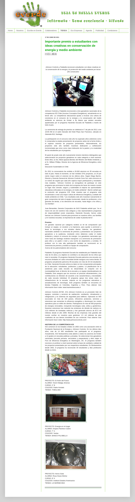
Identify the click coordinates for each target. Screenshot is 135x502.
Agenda (89, 30)
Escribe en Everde (34, 30)
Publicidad (100, 30)
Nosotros (19, 30)
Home (10, 30)
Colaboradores (51, 30)
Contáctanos (112, 30)
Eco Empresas (76, 30)
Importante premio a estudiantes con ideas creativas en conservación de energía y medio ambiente (71, 46)
